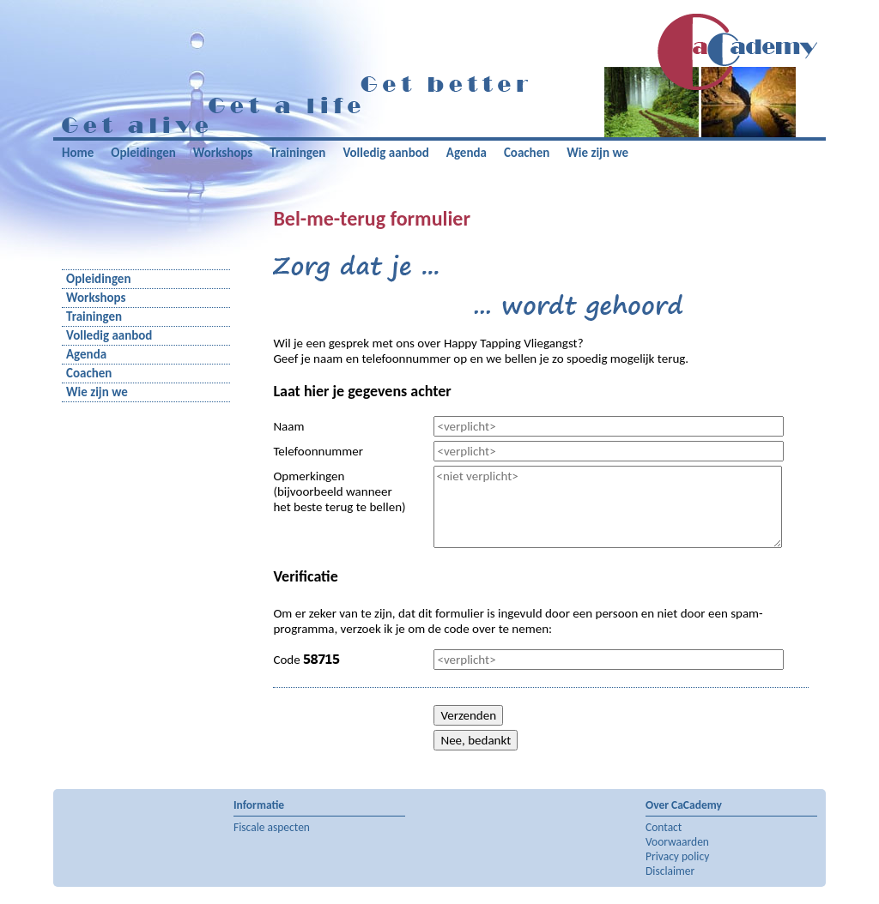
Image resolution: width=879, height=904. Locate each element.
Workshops (223, 152)
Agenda (466, 152)
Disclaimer (670, 871)
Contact (664, 827)
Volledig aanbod (385, 152)
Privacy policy (677, 856)
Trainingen (297, 152)
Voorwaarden (677, 842)
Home (78, 152)
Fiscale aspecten (271, 827)
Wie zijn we (597, 152)
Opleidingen (143, 152)
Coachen (526, 152)
